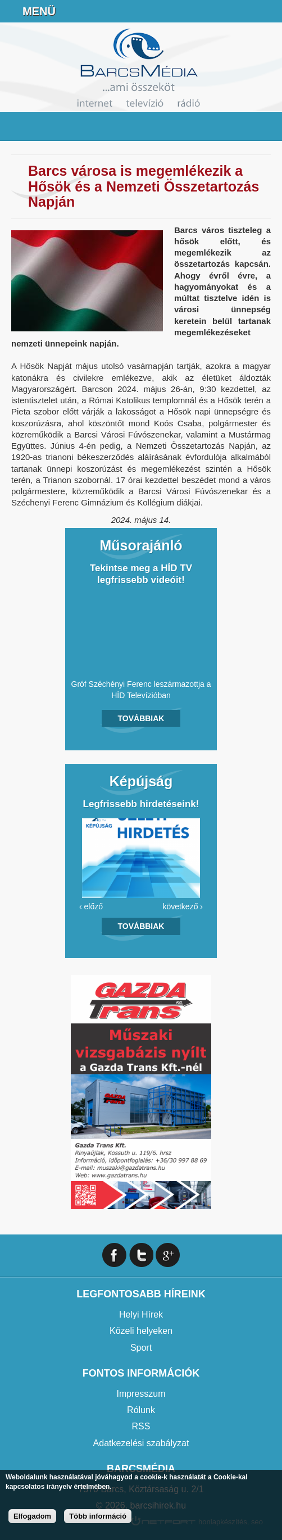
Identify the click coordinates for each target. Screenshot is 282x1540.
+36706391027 (212, 11)
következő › (182, 906)
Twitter (141, 1255)
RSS (141, 1426)
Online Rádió (184, 11)
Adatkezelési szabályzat (141, 1443)
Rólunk (141, 1410)
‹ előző (91, 906)
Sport (141, 1347)
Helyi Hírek (141, 1314)
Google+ (168, 1255)
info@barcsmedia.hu (240, 11)
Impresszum (140, 1393)
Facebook (268, 11)
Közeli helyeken (141, 1331)
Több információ (97, 1516)
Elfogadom (32, 1516)
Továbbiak (141, 718)
